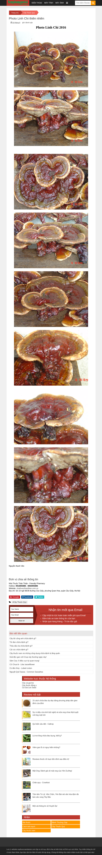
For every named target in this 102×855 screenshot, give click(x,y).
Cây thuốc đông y (29, 685)
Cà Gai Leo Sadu (29, 688)
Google (14, 597)
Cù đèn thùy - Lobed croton (21, 668)
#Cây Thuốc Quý (20, 602)
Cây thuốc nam (29, 831)
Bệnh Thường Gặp (59, 822)
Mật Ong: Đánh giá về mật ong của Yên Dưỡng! (52, 771)
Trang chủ (15, 13)
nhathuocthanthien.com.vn (27, 588)
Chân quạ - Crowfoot (41, 783)
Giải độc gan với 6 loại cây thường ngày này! (28, 657)
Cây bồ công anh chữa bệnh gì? (23, 638)
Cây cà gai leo (28, 683)
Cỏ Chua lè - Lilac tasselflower (22, 664)
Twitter (39, 597)
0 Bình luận (28, 23)
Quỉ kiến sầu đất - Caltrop (43, 724)
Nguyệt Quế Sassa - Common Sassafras (26, 672)
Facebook (27, 597)
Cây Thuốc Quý (29, 13)
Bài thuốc (27, 822)
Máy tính (48, 3)
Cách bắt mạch (29, 827)
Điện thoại (37, 3)
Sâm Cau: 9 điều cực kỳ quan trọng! (24, 661)
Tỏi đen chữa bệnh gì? (19, 642)
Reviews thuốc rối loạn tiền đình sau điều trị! (51, 759)
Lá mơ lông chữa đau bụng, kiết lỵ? (47, 736)
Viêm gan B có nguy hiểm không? (46, 747)
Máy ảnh (59, 3)
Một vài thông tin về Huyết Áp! (45, 806)
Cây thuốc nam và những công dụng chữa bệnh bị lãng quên (35, 653)
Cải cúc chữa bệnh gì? (19, 650)
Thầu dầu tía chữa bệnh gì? (21, 646)
